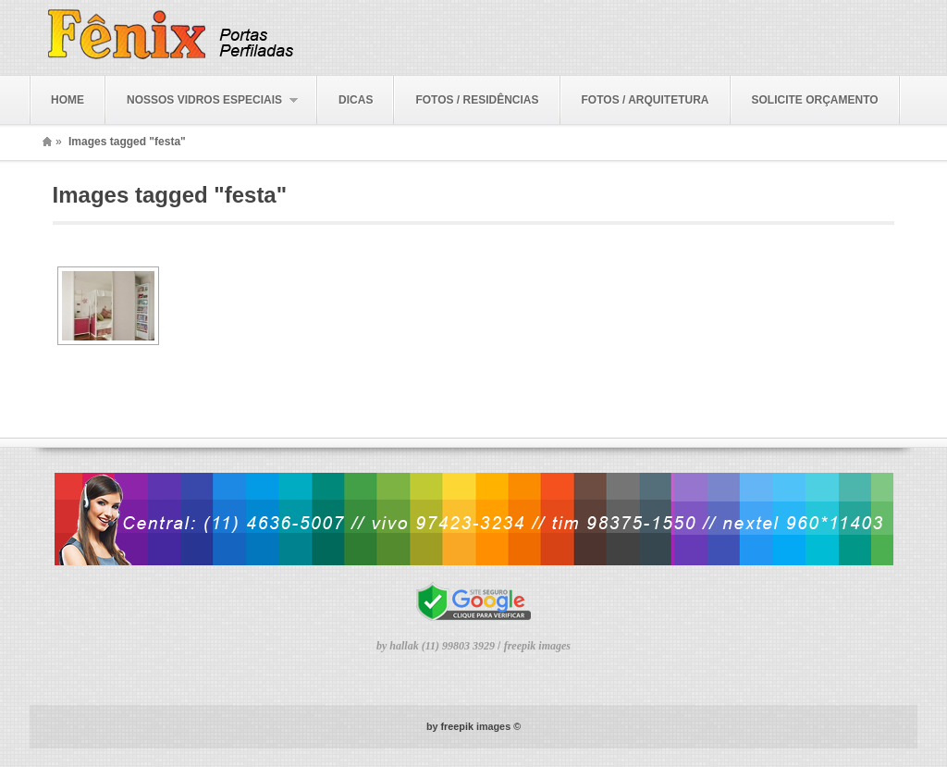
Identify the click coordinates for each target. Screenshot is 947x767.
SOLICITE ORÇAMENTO (815, 99)
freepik (457, 726)
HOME (67, 99)
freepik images (537, 645)
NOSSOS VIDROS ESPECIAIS (202, 100)
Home (47, 141)
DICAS (355, 99)
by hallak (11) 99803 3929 (437, 645)
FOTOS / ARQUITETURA (645, 99)
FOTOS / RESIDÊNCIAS (476, 99)
